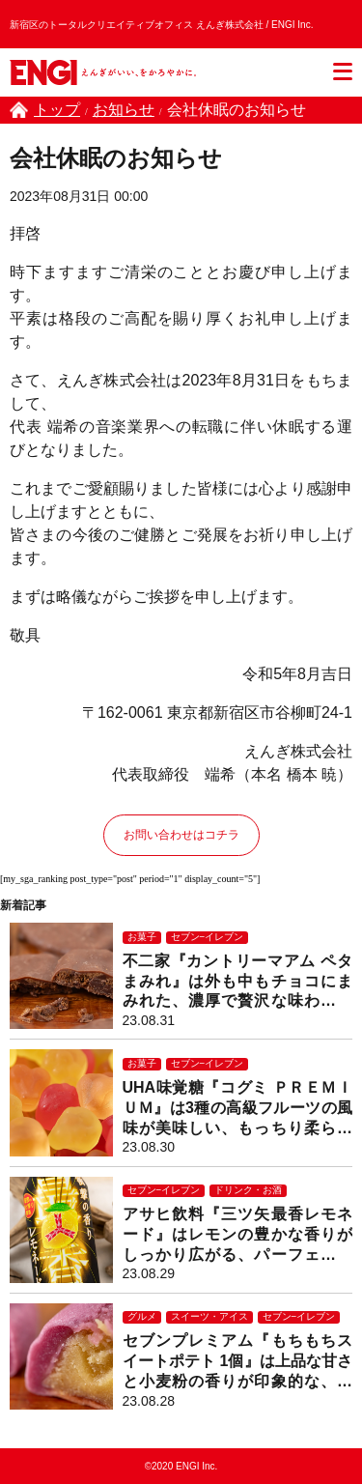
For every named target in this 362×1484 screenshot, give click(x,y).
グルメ (141, 1316)
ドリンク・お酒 (248, 1189)
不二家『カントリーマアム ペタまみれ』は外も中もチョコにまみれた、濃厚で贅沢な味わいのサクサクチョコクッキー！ (238, 982)
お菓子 (141, 936)
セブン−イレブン (207, 936)
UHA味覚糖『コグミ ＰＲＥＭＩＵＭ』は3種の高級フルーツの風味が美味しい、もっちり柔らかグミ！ (238, 1108)
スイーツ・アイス (209, 1316)
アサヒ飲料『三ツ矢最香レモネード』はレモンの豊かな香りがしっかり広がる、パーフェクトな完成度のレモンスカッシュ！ (238, 1235)
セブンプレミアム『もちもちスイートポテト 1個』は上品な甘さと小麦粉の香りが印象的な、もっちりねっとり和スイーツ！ (238, 1361)
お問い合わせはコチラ (181, 835)
